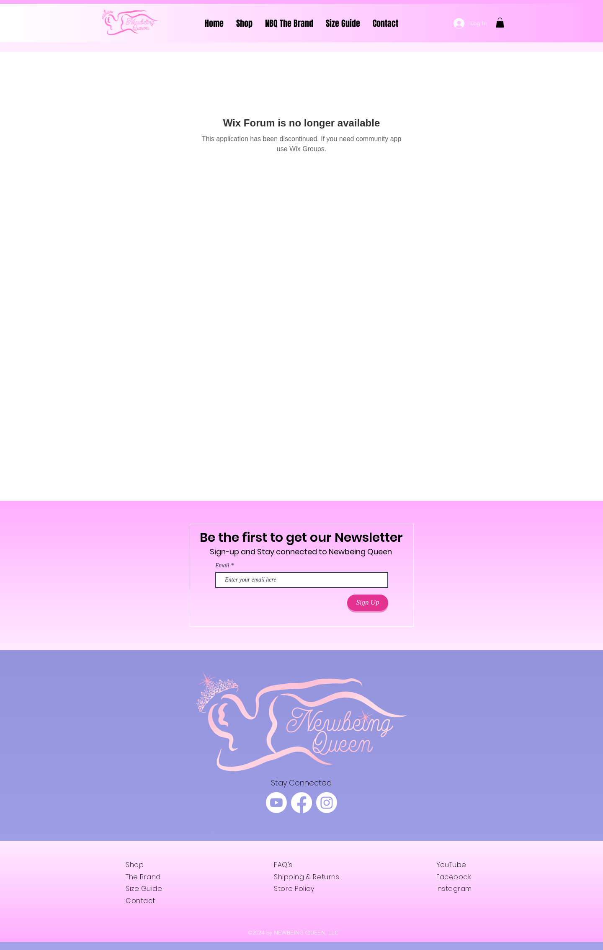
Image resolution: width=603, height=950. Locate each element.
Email (222, 566)
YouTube (451, 865)
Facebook (454, 877)
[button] (500, 23)
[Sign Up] (367, 603)
